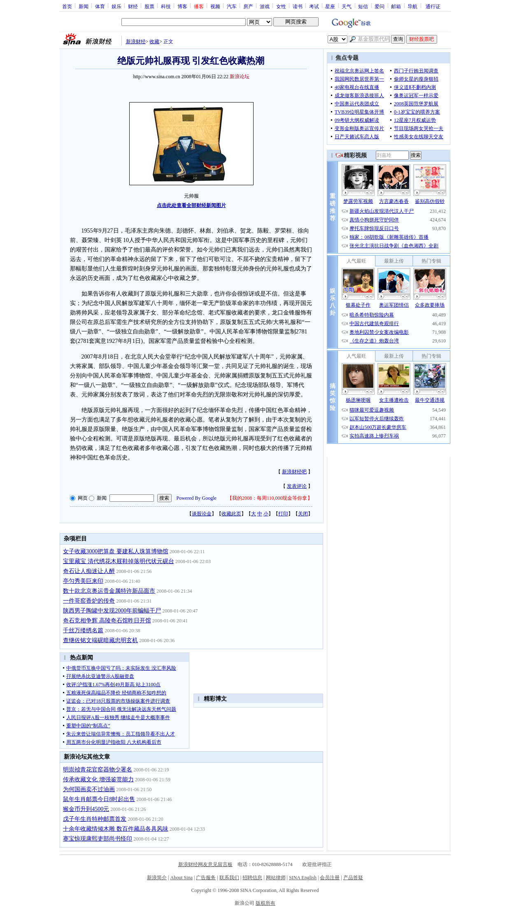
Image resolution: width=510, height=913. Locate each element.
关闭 (303, 514)
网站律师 (276, 877)
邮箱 (396, 6)
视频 (215, 6)
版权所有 (265, 903)
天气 (347, 6)
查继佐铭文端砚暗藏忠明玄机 (100, 640)
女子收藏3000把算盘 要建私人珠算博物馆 (115, 551)
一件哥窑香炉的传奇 (89, 601)
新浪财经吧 (294, 472)
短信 (363, 6)
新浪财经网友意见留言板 (205, 864)
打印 (283, 514)
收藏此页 (231, 514)
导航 (412, 6)
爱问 (379, 6)
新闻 (83, 6)
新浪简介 (157, 877)
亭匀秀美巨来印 (83, 581)
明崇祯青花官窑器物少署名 (97, 769)
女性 (281, 6)
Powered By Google (197, 498)
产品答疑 (353, 877)
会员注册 (330, 877)
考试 (314, 6)
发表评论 (297, 486)
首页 (67, 6)
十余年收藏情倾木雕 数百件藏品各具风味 (115, 829)
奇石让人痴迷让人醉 (89, 571)
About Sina (181, 877)
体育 (100, 6)
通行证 (433, 6)
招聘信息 (252, 877)
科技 (166, 6)
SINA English (303, 877)
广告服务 (206, 877)
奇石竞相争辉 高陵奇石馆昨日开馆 (107, 620)
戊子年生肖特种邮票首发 (94, 819)
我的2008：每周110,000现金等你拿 (269, 498)
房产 (248, 6)
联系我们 (229, 877)
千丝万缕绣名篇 (83, 630)
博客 (182, 6)
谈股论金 (202, 514)
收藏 (154, 41)
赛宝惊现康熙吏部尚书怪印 (97, 839)
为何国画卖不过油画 (89, 789)
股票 (149, 6)
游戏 (265, 6)
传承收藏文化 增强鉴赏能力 (98, 779)
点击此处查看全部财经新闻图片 (191, 205)
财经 (133, 6)
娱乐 (116, 6)
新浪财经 (136, 41)
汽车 (232, 6)
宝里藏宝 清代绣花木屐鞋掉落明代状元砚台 (118, 561)
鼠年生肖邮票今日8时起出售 (99, 799)
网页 (83, 498)
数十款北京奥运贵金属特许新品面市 (109, 591)
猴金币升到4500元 (86, 809)
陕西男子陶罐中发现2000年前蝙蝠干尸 (112, 611)
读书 (298, 6)
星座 (330, 6)
